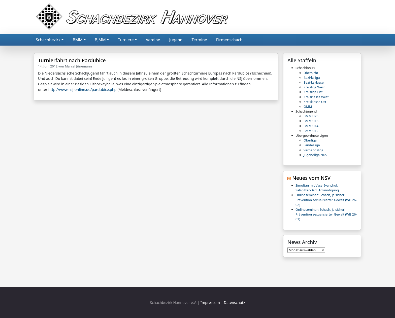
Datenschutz (234, 302)
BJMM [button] (100, 40)
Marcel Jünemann (78, 66)
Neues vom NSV (311, 177)
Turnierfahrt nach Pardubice (72, 60)
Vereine (153, 40)
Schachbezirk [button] (48, 40)
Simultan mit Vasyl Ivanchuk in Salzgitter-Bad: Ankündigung (318, 187)
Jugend (176, 40)
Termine (199, 40)
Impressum (210, 302)
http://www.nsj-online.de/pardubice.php (82, 89)
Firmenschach (229, 40)
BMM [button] (77, 40)
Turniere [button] (126, 40)
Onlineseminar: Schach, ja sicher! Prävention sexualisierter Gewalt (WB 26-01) (326, 214)
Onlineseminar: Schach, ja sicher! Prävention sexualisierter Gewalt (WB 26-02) (326, 200)
